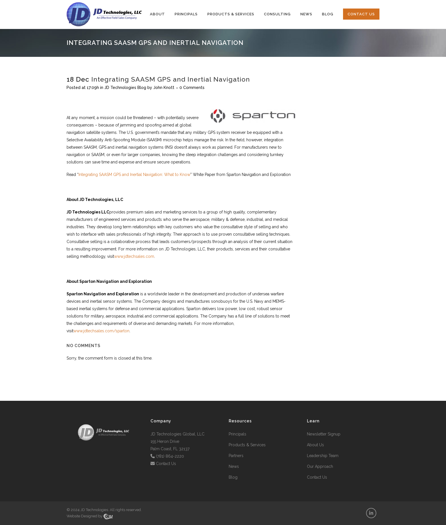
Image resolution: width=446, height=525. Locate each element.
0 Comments (192, 87)
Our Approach (320, 466)
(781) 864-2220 (170, 456)
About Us (315, 445)
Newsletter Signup (323, 434)
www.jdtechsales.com (134, 256)
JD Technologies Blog (125, 87)
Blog (233, 477)
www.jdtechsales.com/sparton (101, 331)
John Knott (163, 87)
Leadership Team (322, 455)
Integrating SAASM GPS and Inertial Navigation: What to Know (134, 174)
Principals (237, 434)
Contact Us (166, 463)
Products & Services (247, 445)
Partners (236, 455)
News (234, 466)
